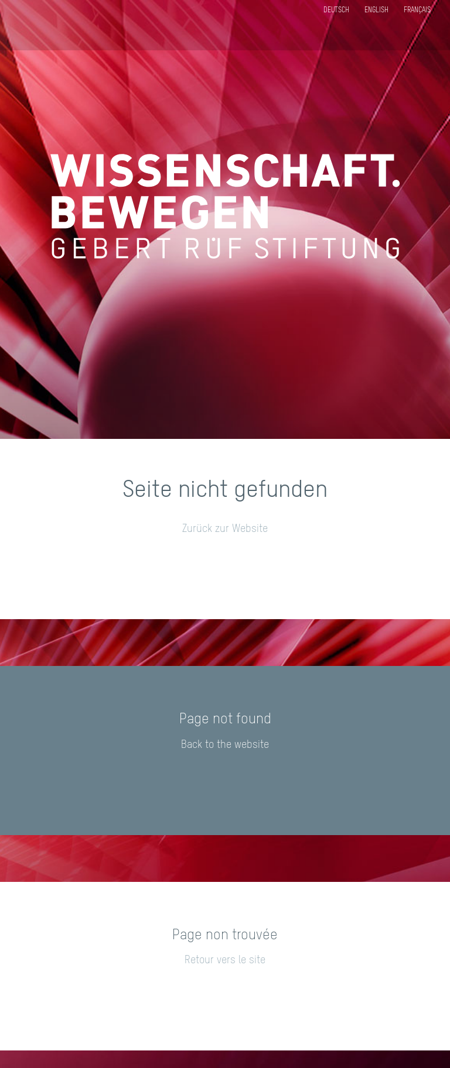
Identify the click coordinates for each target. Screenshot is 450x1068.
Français (417, 10)
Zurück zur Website (225, 529)
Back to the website (225, 745)
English (376, 10)
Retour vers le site (225, 960)
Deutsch (336, 10)
